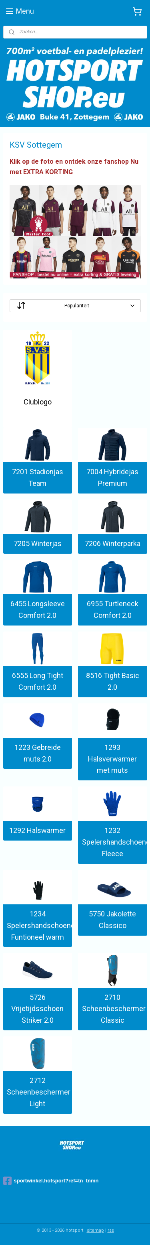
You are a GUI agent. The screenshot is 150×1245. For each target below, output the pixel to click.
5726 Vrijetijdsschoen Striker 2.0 (37, 1009)
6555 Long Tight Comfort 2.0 (37, 681)
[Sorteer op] (75, 306)
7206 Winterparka (112, 544)
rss (111, 1230)
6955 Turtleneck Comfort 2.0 (112, 610)
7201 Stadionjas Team (37, 478)
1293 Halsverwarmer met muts (112, 759)
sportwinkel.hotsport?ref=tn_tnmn (51, 1181)
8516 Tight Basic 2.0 (112, 681)
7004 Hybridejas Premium (112, 478)
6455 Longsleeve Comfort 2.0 (37, 610)
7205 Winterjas (38, 544)
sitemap (95, 1230)
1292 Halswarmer (37, 831)
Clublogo (38, 402)
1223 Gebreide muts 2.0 (37, 753)
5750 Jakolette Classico (112, 920)
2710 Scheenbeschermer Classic (114, 1009)
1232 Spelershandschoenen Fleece (114, 842)
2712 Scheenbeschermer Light (38, 1092)
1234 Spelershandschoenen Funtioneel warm (39, 926)
